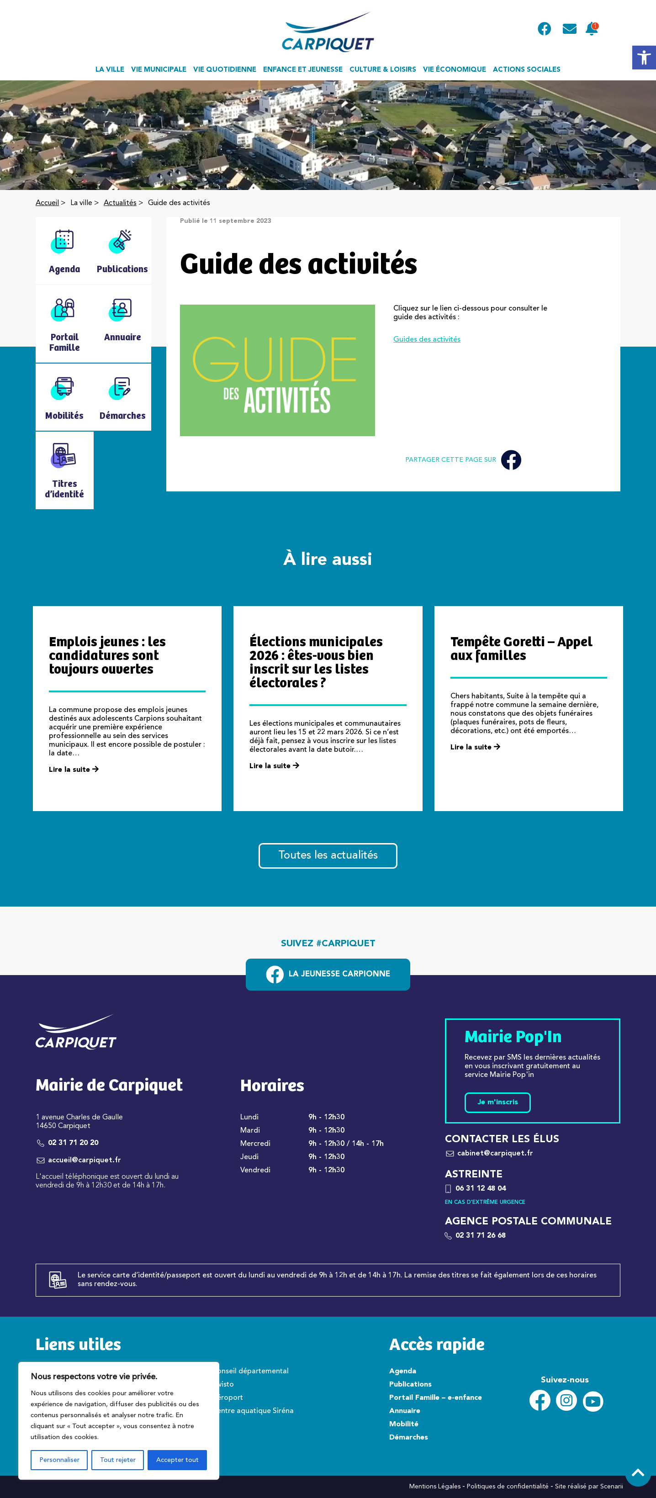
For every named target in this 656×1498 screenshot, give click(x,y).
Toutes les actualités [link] (328, 855)
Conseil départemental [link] (250, 1371)
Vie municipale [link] (158, 70)
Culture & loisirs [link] (382, 70)
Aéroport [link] (227, 1398)
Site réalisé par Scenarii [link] (589, 1486)
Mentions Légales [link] (434, 1486)
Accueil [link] (47, 203)
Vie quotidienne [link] (224, 70)
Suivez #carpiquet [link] (328, 944)
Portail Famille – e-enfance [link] (435, 1398)
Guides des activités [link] (426, 339)
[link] (644, 57)
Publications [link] (410, 1384)
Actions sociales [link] (527, 70)
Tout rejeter (118, 1460)
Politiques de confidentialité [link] (508, 1486)
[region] (118, 1421)
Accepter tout (177, 1460)
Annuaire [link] (404, 1411)
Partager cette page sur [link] (463, 460)
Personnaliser (59, 1460)
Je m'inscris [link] (497, 1102)
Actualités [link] (120, 203)
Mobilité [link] (403, 1424)
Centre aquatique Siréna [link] (253, 1411)
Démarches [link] (408, 1437)
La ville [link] (109, 70)
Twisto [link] (223, 1384)
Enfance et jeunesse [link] (303, 70)
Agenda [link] (402, 1371)
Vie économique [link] (454, 70)
